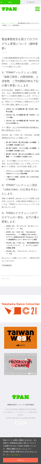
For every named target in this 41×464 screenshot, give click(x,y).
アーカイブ (30, 2)
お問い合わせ (20, 423)
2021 (10, 2)
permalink (6, 278)
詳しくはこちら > (13, 455)
